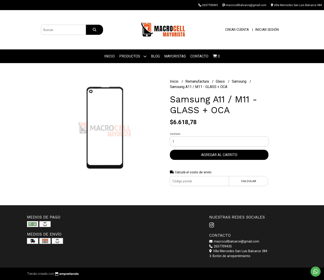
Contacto (199, 56)
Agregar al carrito (219, 155)
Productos (132, 56)
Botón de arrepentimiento (229, 256)
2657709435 (220, 246)
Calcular (248, 181)
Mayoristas (175, 56)
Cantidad (175, 133)
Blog (155, 56)
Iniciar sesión (267, 30)
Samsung (239, 81)
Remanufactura (197, 81)
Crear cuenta (237, 30)
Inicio (109, 56)
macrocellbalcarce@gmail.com (234, 241)
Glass (221, 81)
